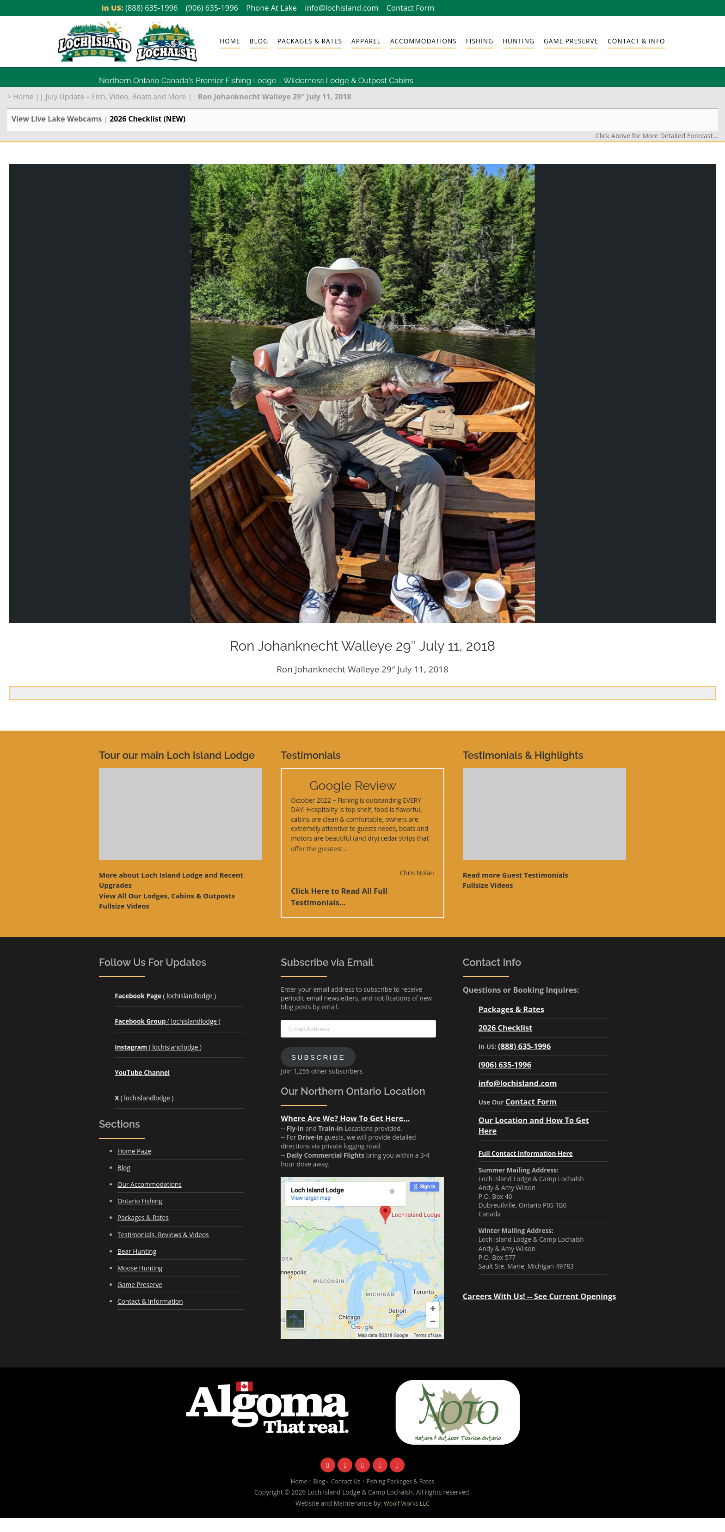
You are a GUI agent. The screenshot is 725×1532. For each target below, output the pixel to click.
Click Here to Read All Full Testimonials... (339, 896)
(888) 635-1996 (151, 7)
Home (230, 41)
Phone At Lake (271, 7)
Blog (259, 41)
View (167, 895)
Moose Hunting (139, 1267)
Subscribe (318, 1057)
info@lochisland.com (341, 7)
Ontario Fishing (139, 1200)
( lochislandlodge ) (165, 995)
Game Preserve (571, 41)
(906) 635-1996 (212, 7)
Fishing (479, 41)
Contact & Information (150, 1301)
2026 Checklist (505, 1027)
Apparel (366, 41)
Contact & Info (636, 41)
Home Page (134, 1151)
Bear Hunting (136, 1251)
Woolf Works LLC (407, 1504)
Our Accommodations (149, 1184)
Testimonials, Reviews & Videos (163, 1234)
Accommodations (423, 41)
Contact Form (411, 7)
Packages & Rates (309, 41)
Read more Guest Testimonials (515, 874)
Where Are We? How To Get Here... (345, 1118)
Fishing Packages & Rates (401, 1481)
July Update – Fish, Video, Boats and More (115, 97)
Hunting (519, 41)
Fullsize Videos (124, 905)
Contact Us (346, 1481)
